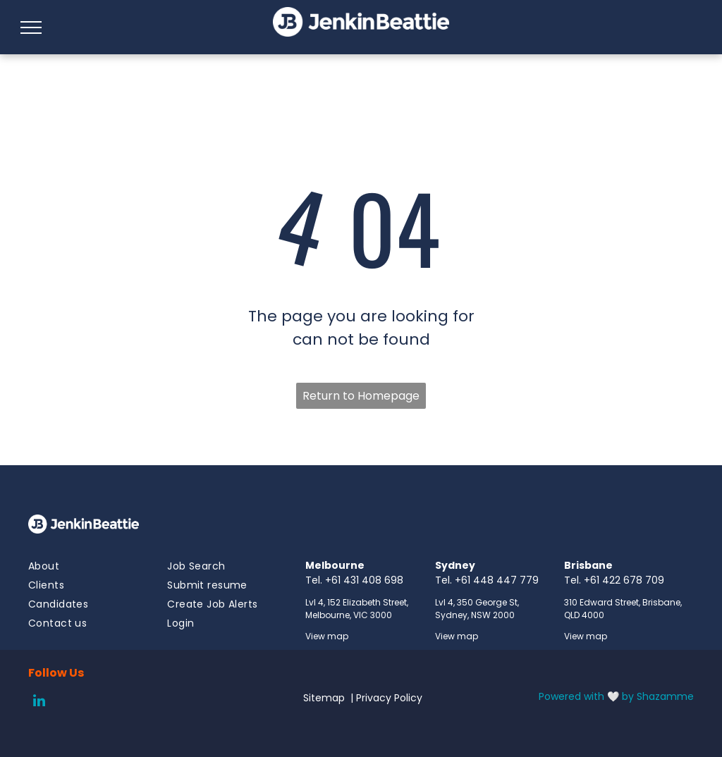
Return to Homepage (361, 396)
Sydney (455, 565)
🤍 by (620, 696)
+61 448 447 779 (497, 580)
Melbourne (335, 565)
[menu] (31, 27)
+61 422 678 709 (624, 580)
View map (326, 636)
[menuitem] (79, 566)
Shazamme (665, 696)
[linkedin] (38, 702)
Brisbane (588, 565)
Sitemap (324, 698)
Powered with (571, 696)
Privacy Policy (389, 698)
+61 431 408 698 (364, 580)
